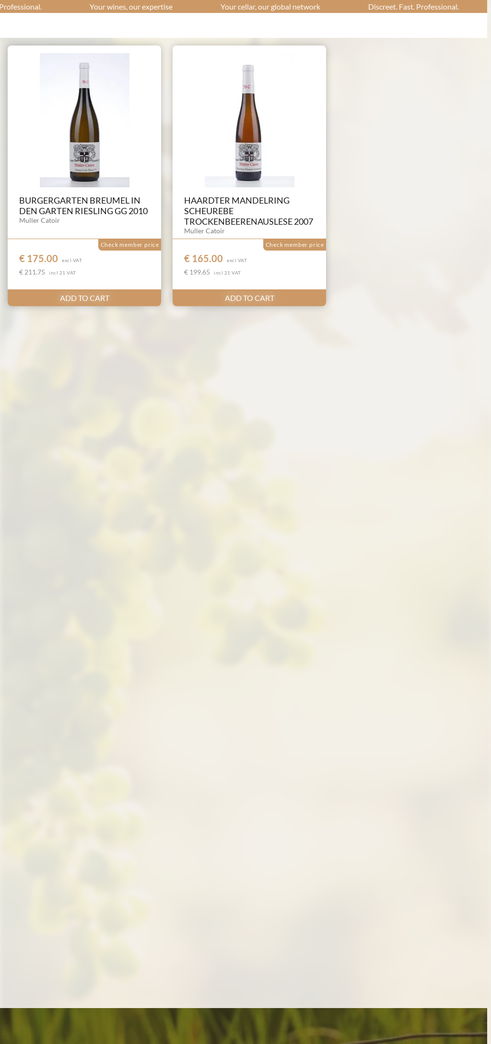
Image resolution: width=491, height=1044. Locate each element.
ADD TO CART (84, 297)
